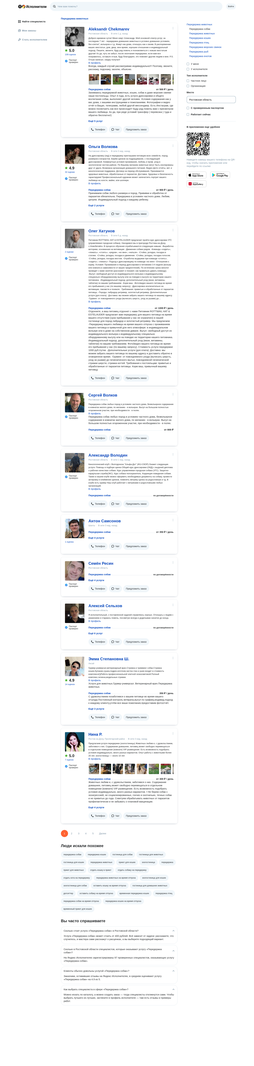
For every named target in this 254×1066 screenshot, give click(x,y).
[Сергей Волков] (74, 402)
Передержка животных (199, 24)
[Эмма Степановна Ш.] (74, 666)
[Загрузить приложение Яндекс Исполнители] (211, 143)
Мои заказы (27, 30)
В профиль (94, 62)
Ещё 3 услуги (96, 708)
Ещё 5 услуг (95, 121)
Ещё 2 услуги (96, 205)
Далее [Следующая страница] (102, 833)
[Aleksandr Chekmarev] (74, 36)
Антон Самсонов (104, 521)
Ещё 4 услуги (96, 537)
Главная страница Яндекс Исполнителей (32, 6)
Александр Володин (107, 455)
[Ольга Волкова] (74, 154)
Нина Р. (95, 734)
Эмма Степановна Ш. (108, 659)
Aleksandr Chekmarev (108, 29)
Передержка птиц (199, 42)
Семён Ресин (100, 563)
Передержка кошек (200, 38)
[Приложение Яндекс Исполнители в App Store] (196, 175)
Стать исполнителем (32, 39)
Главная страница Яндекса (20, 6)
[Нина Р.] (74, 742)
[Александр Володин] (74, 462)
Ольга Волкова (102, 146)
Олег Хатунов (101, 231)
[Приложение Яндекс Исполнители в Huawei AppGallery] (196, 183)
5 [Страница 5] (93, 833)
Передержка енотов (200, 56)
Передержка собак (99, 89)
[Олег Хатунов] (74, 238)
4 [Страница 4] (86, 833)
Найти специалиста (31, 21)
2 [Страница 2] (71, 833)
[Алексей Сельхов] (74, 613)
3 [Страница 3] (78, 833)
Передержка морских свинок (205, 47)
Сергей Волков (102, 395)
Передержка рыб (198, 51)
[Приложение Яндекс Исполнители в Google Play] (220, 175)
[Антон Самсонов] (74, 528)
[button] (98, 129)
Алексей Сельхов (105, 606)
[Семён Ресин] (74, 571)
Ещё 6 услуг (95, 633)
